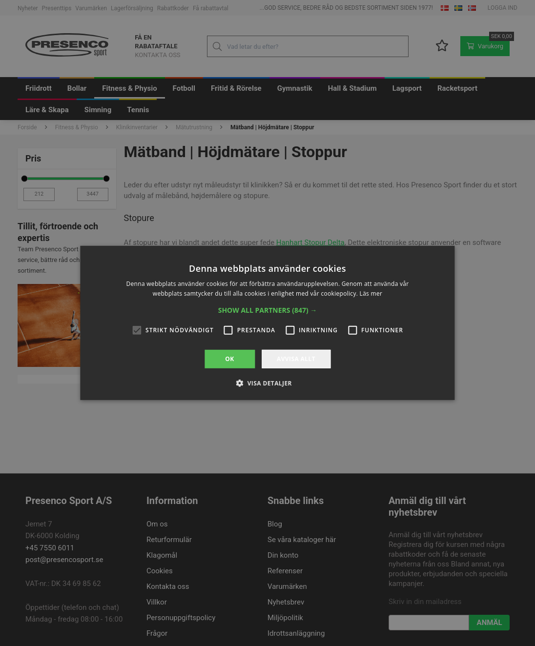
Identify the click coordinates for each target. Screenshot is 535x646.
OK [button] (229, 359)
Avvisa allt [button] (296, 359)
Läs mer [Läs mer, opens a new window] (371, 293)
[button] (267, 310)
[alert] (267, 323)
